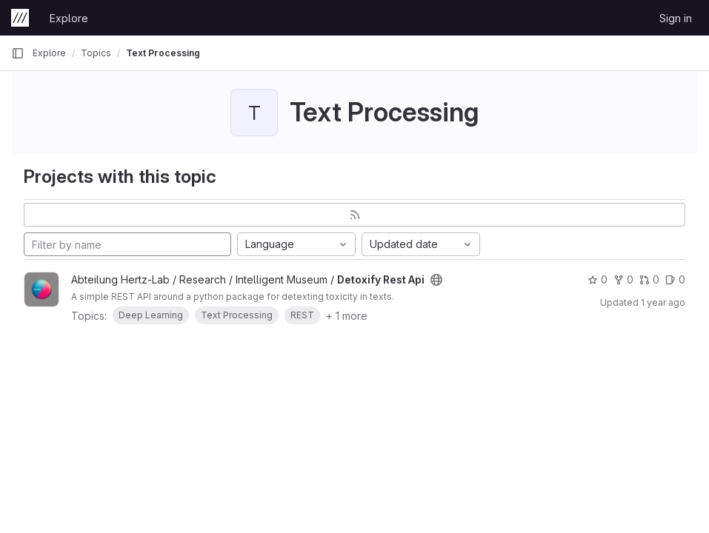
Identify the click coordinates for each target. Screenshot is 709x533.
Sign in (675, 18)
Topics (96, 52)
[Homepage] (20, 18)
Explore (69, 18)
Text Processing (163, 52)
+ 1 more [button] (346, 315)
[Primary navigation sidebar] (18, 53)
